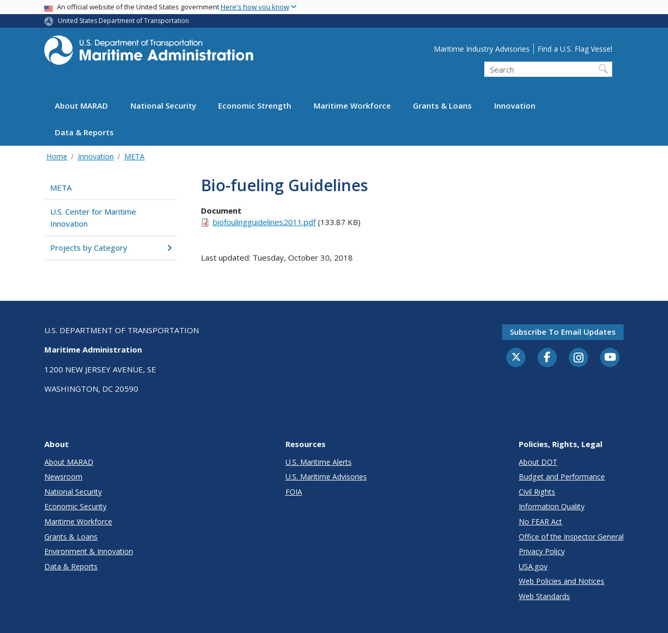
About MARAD (81, 105)
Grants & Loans (442, 105)
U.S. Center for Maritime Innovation (93, 217)
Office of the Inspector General (571, 537)
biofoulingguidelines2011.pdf (264, 222)
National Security (163, 105)
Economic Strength (254, 105)
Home (56, 156)
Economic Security (75, 506)
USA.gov (533, 566)
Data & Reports (84, 132)
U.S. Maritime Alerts (318, 462)
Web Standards (544, 596)
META (134, 156)
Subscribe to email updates (563, 331)
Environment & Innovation (88, 551)
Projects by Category (111, 247)
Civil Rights (537, 492)
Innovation (514, 105)
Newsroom (63, 477)
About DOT (538, 462)
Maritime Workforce (352, 105)
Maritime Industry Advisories (482, 49)
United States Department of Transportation (123, 20)
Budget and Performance (562, 477)
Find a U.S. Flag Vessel (575, 49)
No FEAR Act (540, 521)
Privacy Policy (542, 551)
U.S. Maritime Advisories (326, 477)
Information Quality (551, 506)
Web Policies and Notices (561, 581)
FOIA (293, 492)
